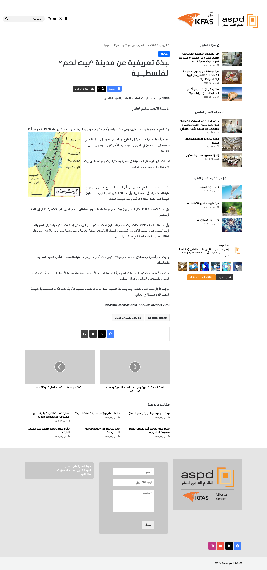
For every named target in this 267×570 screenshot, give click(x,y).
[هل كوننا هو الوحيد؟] (232, 225)
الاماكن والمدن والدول (122, 119)
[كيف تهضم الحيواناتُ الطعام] (232, 209)
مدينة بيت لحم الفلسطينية (153, 119)
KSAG (153, 45)
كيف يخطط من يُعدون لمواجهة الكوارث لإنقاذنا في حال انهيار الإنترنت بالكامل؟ (201, 75)
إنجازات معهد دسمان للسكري (202, 155)
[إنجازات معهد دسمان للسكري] (232, 160)
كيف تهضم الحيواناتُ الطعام (203, 203)
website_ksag (156, 317)
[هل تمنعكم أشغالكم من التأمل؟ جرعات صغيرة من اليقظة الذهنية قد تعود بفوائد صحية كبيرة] (232, 59)
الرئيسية (164, 45)
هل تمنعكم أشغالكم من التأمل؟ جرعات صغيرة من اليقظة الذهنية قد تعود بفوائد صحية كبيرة (199, 57)
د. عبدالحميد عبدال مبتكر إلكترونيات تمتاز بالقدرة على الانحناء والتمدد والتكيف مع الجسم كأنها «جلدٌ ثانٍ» (199, 125)
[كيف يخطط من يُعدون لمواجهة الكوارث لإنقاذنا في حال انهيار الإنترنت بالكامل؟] (232, 77)
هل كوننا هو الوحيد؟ (207, 220)
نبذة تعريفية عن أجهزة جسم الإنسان (149, 413)
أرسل (148, 525)
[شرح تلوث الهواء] (232, 192)
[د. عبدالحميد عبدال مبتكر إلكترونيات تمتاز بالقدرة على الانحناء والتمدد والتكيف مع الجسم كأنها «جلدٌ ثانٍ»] (232, 126)
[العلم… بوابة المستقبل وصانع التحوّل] (232, 144)
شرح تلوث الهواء (209, 187)
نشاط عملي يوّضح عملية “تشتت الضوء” (97, 413)
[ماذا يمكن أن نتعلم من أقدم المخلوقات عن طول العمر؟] (232, 94)
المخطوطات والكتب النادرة (92, 119)
